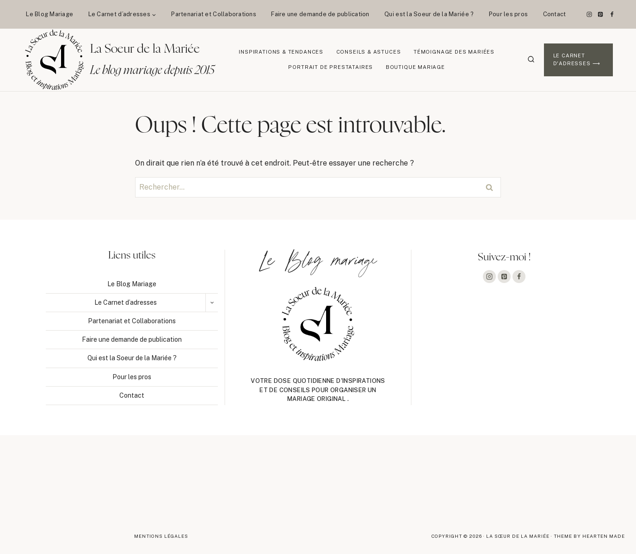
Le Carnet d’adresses (125, 302)
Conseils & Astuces (368, 52)
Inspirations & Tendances (281, 52)
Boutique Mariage (415, 67)
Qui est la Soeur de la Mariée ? (429, 14)
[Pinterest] (600, 14)
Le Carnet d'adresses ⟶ (576, 60)
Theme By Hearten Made (589, 536)
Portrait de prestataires (330, 67)
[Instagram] (589, 14)
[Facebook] (611, 14)
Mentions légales (161, 536)
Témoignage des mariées (454, 52)
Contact (554, 14)
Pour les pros (508, 14)
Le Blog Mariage (49, 14)
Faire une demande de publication (320, 14)
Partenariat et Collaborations (213, 14)
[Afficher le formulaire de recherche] (531, 60)
